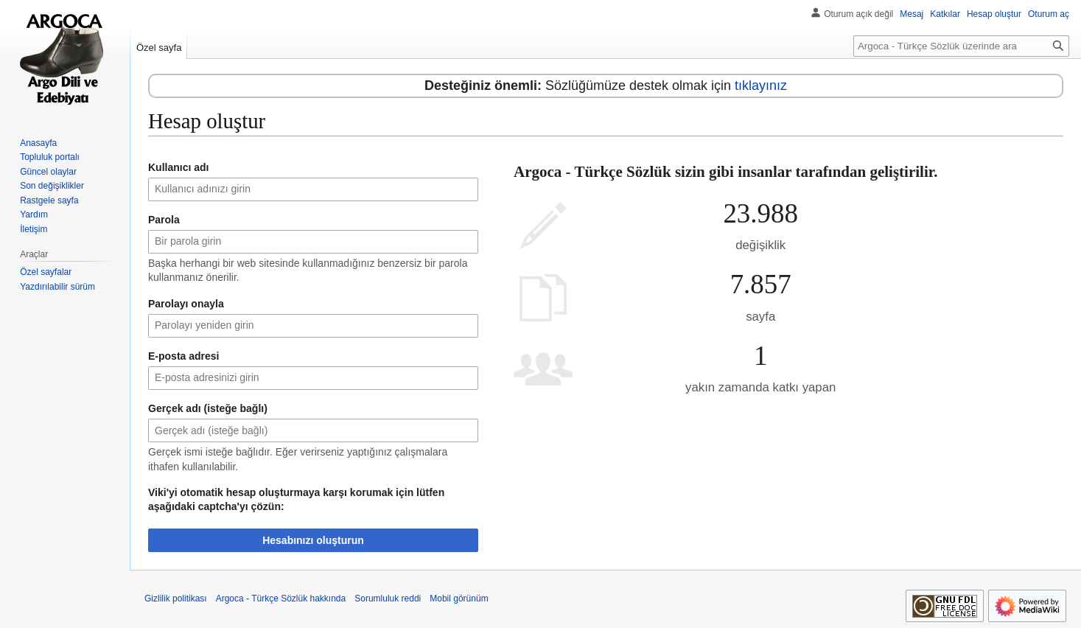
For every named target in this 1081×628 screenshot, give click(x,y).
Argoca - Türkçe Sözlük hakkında (281, 598)
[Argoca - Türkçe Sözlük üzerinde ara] (961, 46)
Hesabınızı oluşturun (313, 540)
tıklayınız (761, 85)
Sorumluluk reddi (387, 598)
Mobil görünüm (459, 598)
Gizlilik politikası (175, 598)
